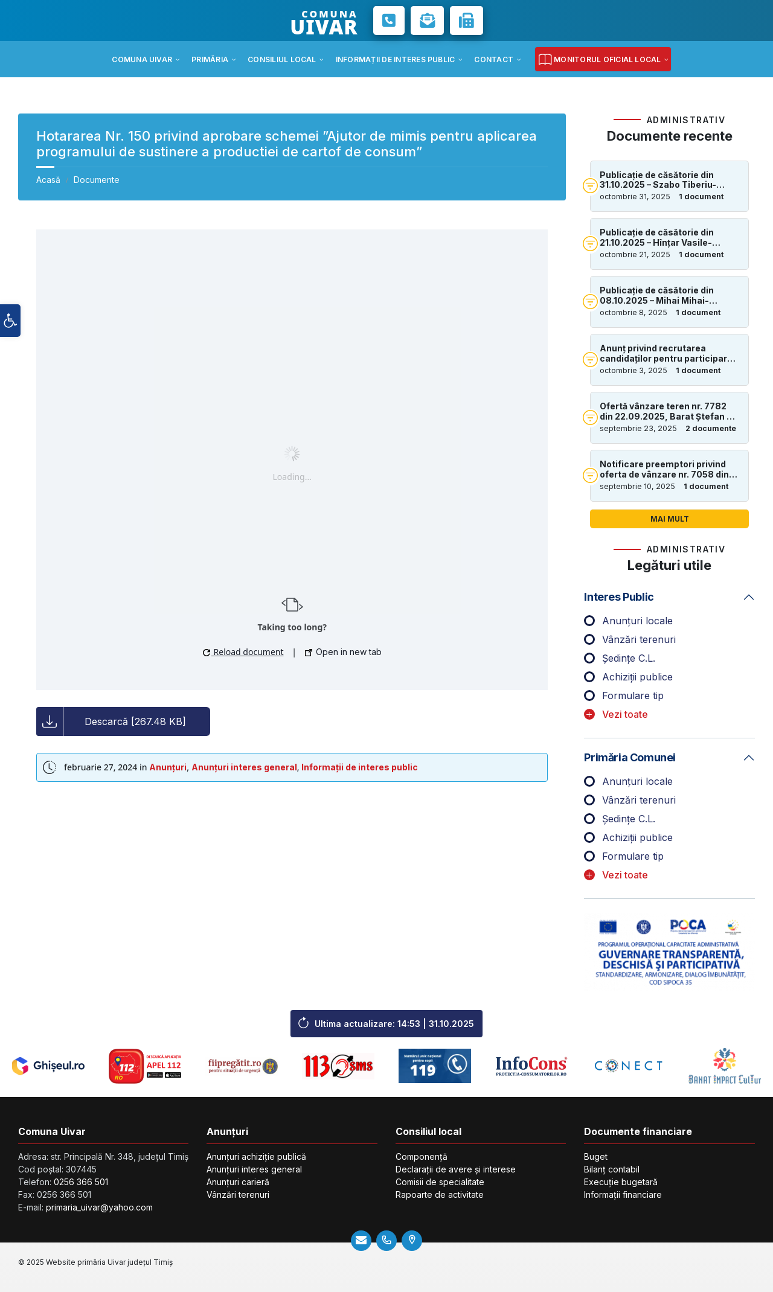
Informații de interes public (359, 767)
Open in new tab (343, 652)
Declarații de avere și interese (456, 1169)
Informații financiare (623, 1194)
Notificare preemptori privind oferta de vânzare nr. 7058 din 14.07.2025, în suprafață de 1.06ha (664, 469)
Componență (421, 1156)
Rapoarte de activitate (440, 1194)
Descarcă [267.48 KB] (135, 721)
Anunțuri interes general (244, 767)
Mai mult (669, 518)
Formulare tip (633, 695)
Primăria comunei (630, 757)
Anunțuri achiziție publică (256, 1156)
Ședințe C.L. (628, 658)
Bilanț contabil (612, 1169)
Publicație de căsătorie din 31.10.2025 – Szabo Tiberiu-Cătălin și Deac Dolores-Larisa (665, 180)
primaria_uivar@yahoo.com (99, 1207)
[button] (10, 320)
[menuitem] (142, 59)
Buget (596, 1156)
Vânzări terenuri (639, 639)
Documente (97, 179)
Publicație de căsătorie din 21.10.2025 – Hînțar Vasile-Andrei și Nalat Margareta (657, 238)
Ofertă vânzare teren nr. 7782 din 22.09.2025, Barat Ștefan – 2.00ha (665, 411)
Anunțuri (168, 767)
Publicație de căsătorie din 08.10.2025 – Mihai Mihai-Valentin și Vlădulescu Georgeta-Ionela (657, 296)
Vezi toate (625, 714)
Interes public (618, 596)
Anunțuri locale (637, 621)
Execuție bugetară (621, 1182)
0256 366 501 (81, 1182)
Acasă (48, 179)
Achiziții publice (637, 677)
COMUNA (324, 20)
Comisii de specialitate (440, 1182)
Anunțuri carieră (238, 1182)
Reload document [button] (243, 651)
